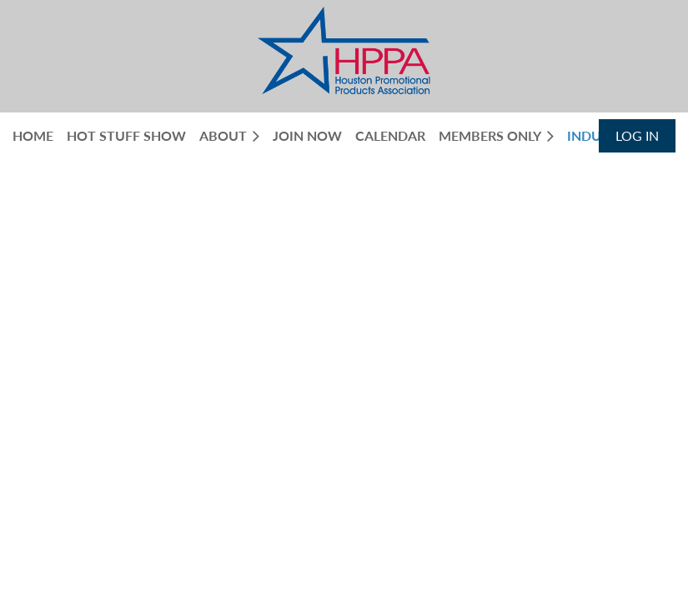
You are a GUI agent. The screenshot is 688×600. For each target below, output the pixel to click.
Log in (637, 135)
